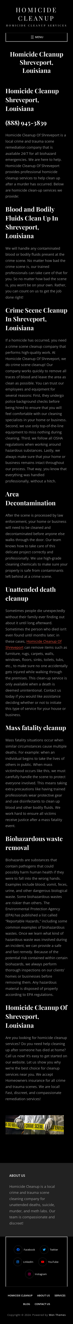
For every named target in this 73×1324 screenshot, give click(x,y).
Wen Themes (57, 1315)
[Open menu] (36, 37)
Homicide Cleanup (36, 13)
